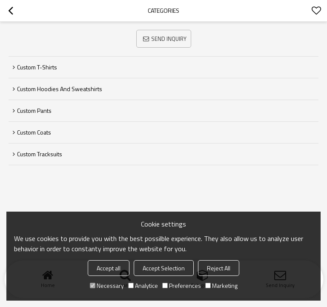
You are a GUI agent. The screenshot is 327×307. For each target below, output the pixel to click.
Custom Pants (34, 110)
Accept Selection (164, 268)
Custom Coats (34, 132)
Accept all (108, 268)
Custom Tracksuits (39, 153)
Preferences (181, 285)
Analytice (143, 285)
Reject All (218, 268)
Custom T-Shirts (37, 67)
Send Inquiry (168, 38)
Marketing (221, 285)
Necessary (107, 285)
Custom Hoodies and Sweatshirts (59, 88)
